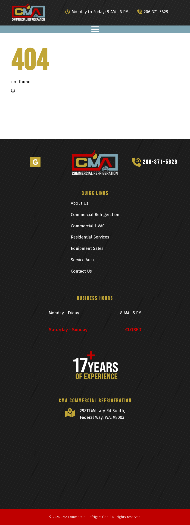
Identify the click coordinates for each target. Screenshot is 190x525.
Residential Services (90, 237)
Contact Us (81, 271)
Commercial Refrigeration (95, 214)
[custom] (35, 162)
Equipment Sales (87, 248)
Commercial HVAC (88, 226)
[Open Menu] (95, 29)
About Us (79, 203)
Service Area (82, 259)
